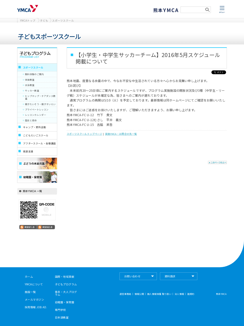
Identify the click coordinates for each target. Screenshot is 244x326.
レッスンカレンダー (35, 114)
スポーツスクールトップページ (84, 134)
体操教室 (29, 79)
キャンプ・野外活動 (34, 127)
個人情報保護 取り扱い (159, 294)
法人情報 (179, 294)
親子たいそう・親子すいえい (40, 104)
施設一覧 (30, 292)
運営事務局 (125, 294)
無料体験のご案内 (34, 74)
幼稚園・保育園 (64, 302)
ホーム (29, 277)
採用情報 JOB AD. (36, 307)
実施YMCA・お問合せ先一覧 (121, 134)
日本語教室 (62, 317)
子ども (44, 20)
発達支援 (28, 151)
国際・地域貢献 (64, 277)
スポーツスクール (63, 20)
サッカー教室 (32, 90)
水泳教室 (29, 85)
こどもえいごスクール (35, 135)
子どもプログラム (66, 284)
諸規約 (190, 294)
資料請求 (170, 276)
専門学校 (60, 310)
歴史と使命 (31, 120)
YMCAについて (34, 284)
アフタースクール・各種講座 (39, 143)
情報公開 (139, 294)
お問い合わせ (132, 276)
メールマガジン (34, 299)
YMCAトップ (27, 20)
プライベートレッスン (36, 109)
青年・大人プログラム (66, 293)
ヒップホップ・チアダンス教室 (40, 97)
